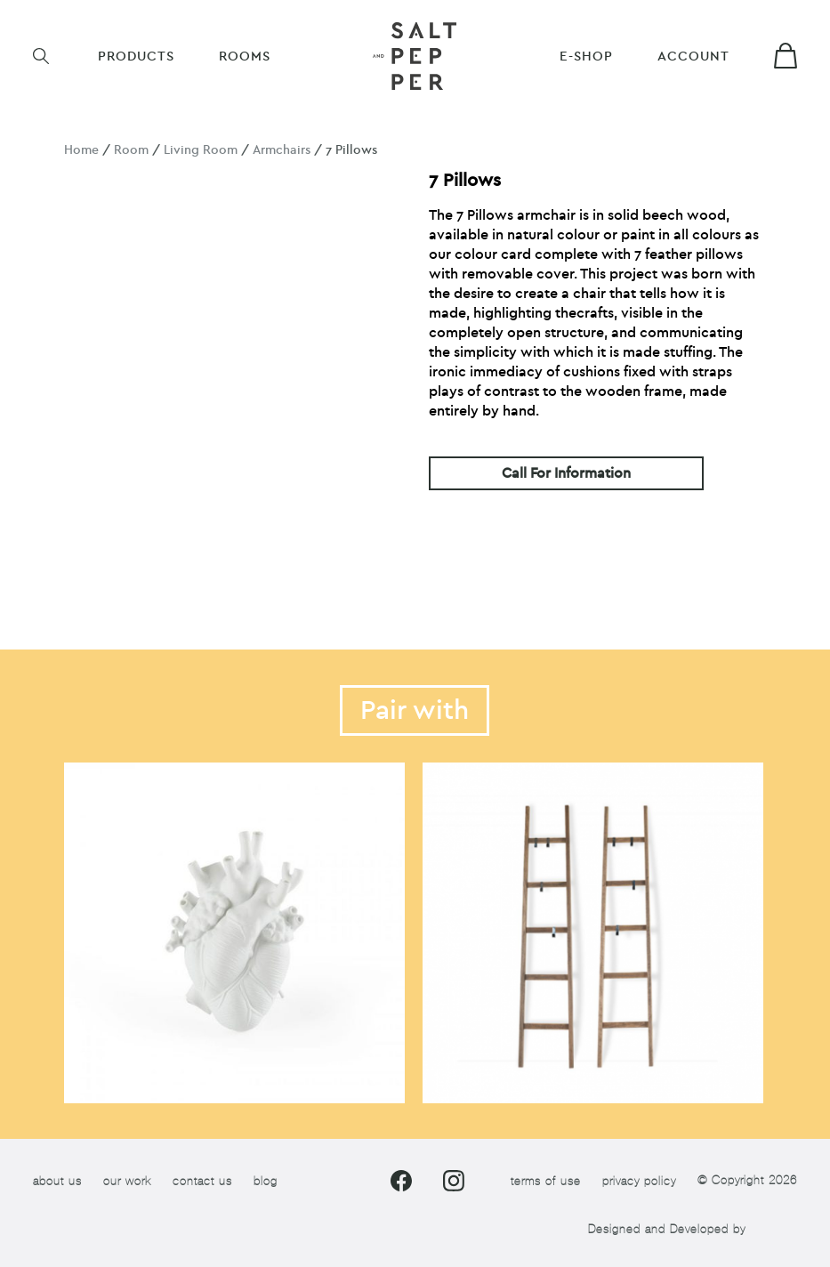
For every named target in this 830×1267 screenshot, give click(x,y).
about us (57, 1181)
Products (136, 56)
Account (693, 56)
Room (131, 149)
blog (266, 1181)
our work (127, 1181)
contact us (202, 1181)
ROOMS (244, 56)
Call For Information (566, 473)
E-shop (586, 56)
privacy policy (639, 1181)
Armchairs (281, 149)
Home (81, 149)
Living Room (201, 149)
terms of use (546, 1181)
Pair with (414, 710)
